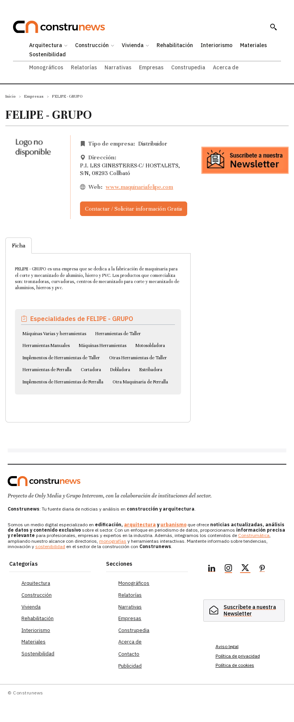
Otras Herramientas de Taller (138, 357)
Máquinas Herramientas (102, 345)
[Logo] (44, 481)
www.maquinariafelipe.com (139, 186)
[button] (273, 26)
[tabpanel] (98, 328)
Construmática (254, 535)
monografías (112, 541)
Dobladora (120, 369)
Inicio (10, 96)
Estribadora (150, 369)
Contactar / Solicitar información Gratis (133, 208)
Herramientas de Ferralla (47, 369)
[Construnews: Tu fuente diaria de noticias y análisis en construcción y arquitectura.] (137, 27)
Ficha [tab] (18, 245)
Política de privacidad (238, 656)
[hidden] (244, 610)
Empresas (34, 96)
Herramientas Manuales (46, 345)
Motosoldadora (150, 345)
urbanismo (173, 524)
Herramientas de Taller (118, 333)
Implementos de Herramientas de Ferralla (63, 382)
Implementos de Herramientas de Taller (61, 357)
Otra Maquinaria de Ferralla (140, 382)
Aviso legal (227, 646)
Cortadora (91, 369)
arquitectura (140, 524)
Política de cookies (235, 665)
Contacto (128, 654)
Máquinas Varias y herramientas (54, 333)
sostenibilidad (50, 546)
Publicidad (130, 666)
